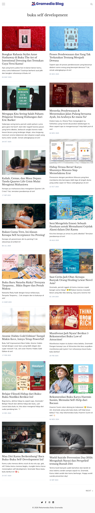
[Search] (91, 4)
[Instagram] (49, 502)
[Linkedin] (53, 502)
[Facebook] (45, 502)
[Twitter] (42, 502)
